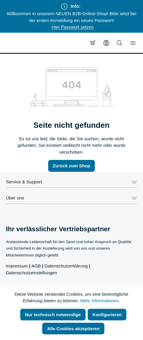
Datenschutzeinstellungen (31, 272)
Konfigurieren (107, 314)
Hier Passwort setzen (72, 26)
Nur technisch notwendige (53, 314)
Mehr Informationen (99, 300)
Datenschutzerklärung (66, 265)
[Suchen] (119, 42)
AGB (36, 265)
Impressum (17, 265)
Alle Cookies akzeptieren (73, 328)
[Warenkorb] (92, 42)
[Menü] (133, 42)
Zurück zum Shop (71, 165)
